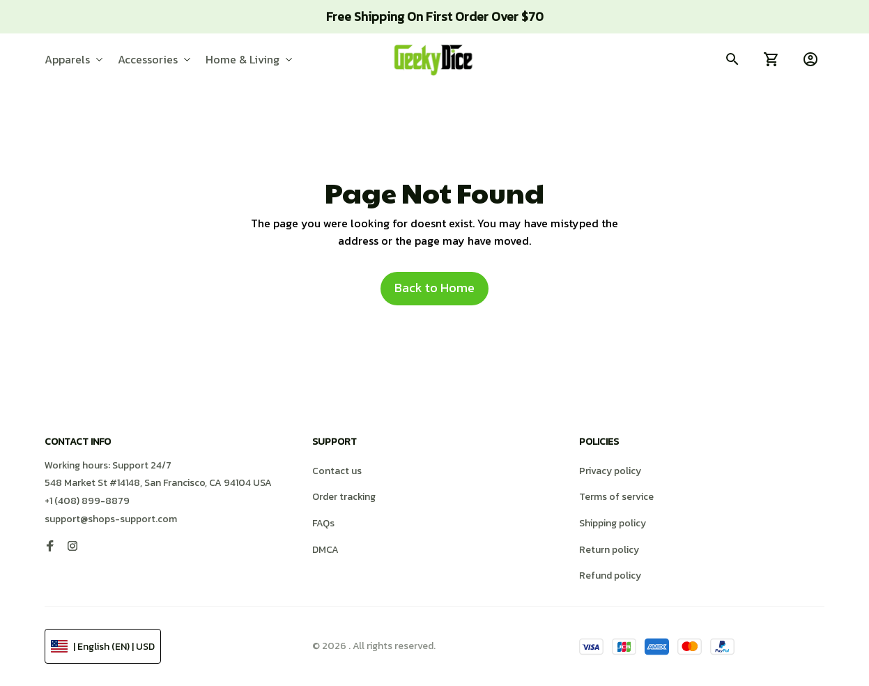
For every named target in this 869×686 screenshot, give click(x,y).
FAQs (323, 523)
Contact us (337, 471)
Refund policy (610, 575)
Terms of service (616, 496)
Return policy (609, 549)
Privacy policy (610, 471)
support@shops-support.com (111, 519)
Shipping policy (612, 523)
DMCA (325, 549)
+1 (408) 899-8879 (87, 501)
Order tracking (344, 496)
